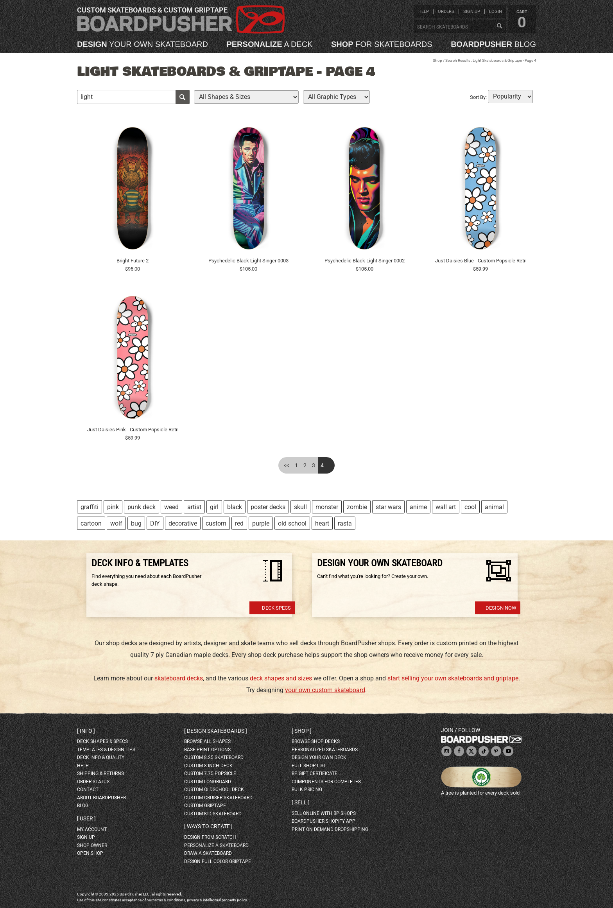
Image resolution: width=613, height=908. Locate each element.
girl (214, 507)
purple (260, 523)
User (86, 818)
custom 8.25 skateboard (214, 757)
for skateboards (381, 44)
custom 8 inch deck (208, 765)
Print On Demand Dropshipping (330, 829)
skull (300, 507)
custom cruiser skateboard (218, 797)
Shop (437, 60)
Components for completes (326, 781)
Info (86, 731)
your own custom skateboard (325, 690)
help (423, 11)
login (495, 11)
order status (93, 781)
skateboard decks (178, 678)
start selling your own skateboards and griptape (452, 678)
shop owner (92, 845)
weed (171, 507)
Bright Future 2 (133, 261)
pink (113, 507)
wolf (116, 523)
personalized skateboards (325, 749)
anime (418, 507)
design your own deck (319, 757)
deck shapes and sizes (281, 678)
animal (494, 507)
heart (322, 523)
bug (136, 523)
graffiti (90, 507)
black (234, 507)
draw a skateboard (208, 853)
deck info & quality (100, 757)
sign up (471, 11)
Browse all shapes (207, 741)
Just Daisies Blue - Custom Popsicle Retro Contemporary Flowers (480, 261)
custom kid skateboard (213, 813)
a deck (269, 44)
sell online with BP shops (324, 813)
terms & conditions (169, 900)
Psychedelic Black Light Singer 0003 (248, 261)
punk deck (141, 507)
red (239, 523)
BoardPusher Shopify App (323, 821)
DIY (155, 523)
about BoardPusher (101, 797)
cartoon (91, 523)
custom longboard (207, 781)
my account (92, 829)
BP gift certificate (314, 773)
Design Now (501, 608)
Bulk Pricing (307, 789)
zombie (357, 507)
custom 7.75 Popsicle (210, 773)
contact (88, 789)
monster (326, 507)
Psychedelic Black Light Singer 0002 (364, 261)
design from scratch (210, 837)
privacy (193, 900)
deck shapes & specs (102, 741)
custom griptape (205, 805)
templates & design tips (106, 749)
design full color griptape (217, 861)
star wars (388, 507)
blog (493, 44)
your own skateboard (142, 44)
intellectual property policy (225, 900)
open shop (90, 853)
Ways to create (208, 826)
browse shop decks (316, 741)
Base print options (207, 749)
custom (216, 523)
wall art (446, 507)
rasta (345, 523)
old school (292, 523)
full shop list (309, 765)
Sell (300, 802)
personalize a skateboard (216, 845)
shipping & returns (100, 773)
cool (470, 507)
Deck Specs (276, 608)
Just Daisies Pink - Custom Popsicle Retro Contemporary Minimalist (132, 429)
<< (286, 465)
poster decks (268, 507)
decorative (182, 523)
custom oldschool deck (214, 789)
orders (446, 11)
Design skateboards (215, 731)
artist (194, 507)
